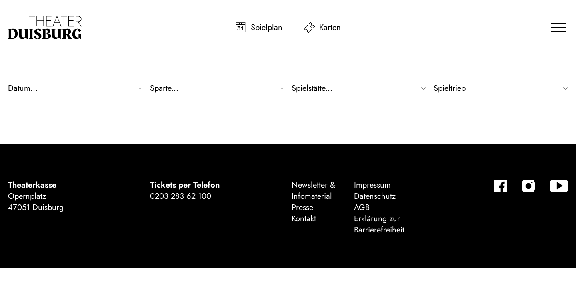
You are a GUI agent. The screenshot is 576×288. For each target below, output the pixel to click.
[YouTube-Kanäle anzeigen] (559, 186)
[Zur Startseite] (45, 28)
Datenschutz (375, 196)
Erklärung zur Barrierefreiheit (379, 224)
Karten (330, 27)
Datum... (23, 88)
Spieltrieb (450, 88)
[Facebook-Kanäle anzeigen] (500, 186)
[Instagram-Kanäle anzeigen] (528, 186)
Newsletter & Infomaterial (314, 190)
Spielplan (266, 27)
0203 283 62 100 (180, 196)
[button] (558, 27)
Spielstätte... (312, 88)
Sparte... (164, 88)
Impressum (372, 185)
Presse (302, 207)
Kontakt (304, 218)
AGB (362, 207)
